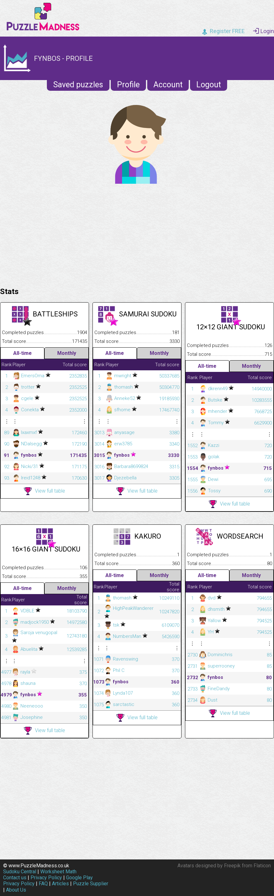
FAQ (43, 884)
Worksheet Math (58, 872)
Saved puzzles (78, 84)
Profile (128, 84)
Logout (208, 84)
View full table (44, 491)
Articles (60, 884)
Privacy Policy (46, 878)
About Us (16, 890)
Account (168, 84)
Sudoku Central (19, 872)
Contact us (14, 878)
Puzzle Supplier (90, 884)
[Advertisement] (137, 234)
